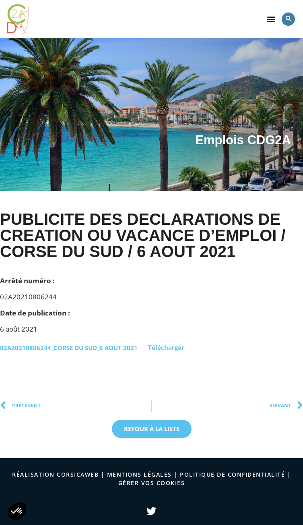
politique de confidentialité (232, 474)
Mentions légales (139, 474)
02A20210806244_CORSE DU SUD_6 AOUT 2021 (69, 347)
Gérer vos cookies (151, 483)
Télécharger (166, 347)
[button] (271, 19)
